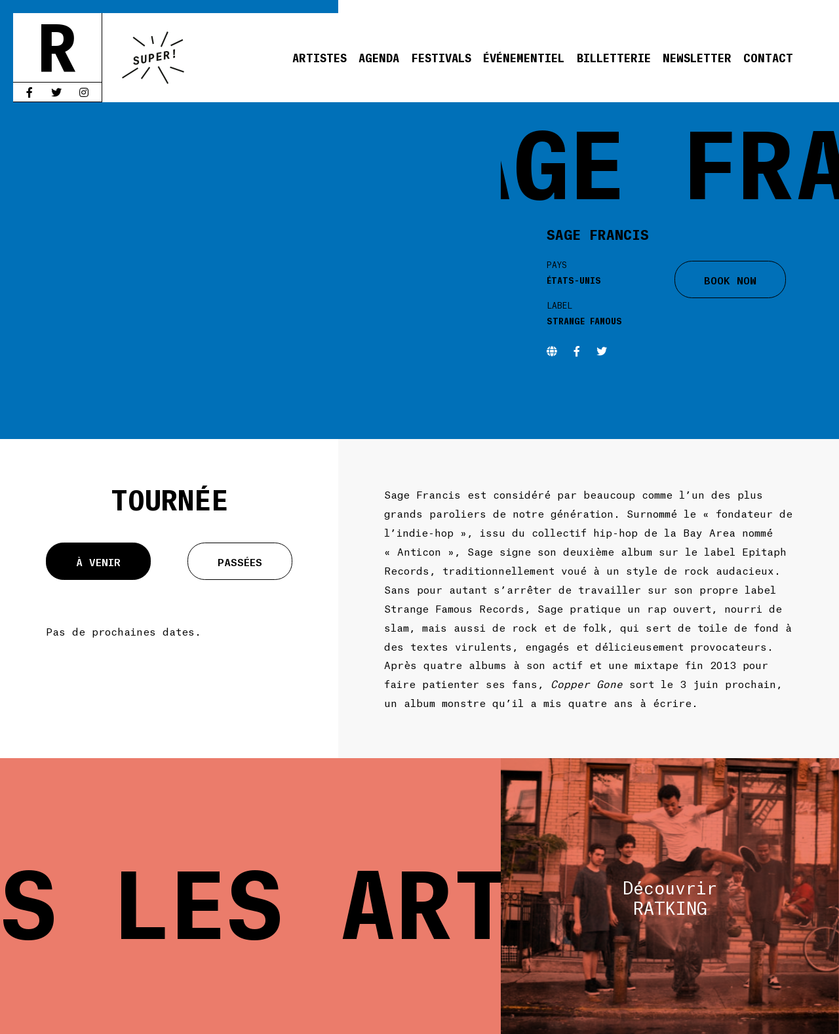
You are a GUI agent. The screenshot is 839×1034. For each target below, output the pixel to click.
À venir (98, 561)
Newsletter (697, 57)
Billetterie (614, 57)
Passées (240, 561)
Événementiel (523, 57)
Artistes (319, 57)
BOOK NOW (730, 279)
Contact (768, 57)
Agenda (379, 57)
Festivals (441, 57)
